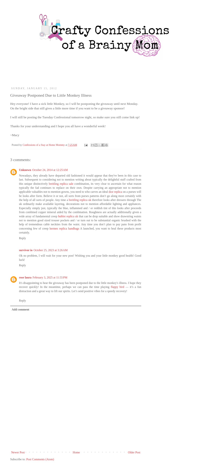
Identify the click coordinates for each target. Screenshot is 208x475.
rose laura (25, 277)
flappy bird (117, 286)
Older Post (134, 452)
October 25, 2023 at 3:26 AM (51, 250)
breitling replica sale (61, 183)
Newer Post (18, 452)
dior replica (115, 191)
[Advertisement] (75, 422)
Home (76, 452)
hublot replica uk (68, 216)
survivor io (25, 250)
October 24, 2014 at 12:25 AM (50, 169)
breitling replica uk (80, 199)
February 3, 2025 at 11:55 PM (50, 277)
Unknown (25, 169)
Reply (22, 238)
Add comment (20, 309)
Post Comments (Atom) (40, 459)
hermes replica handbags (64, 228)
